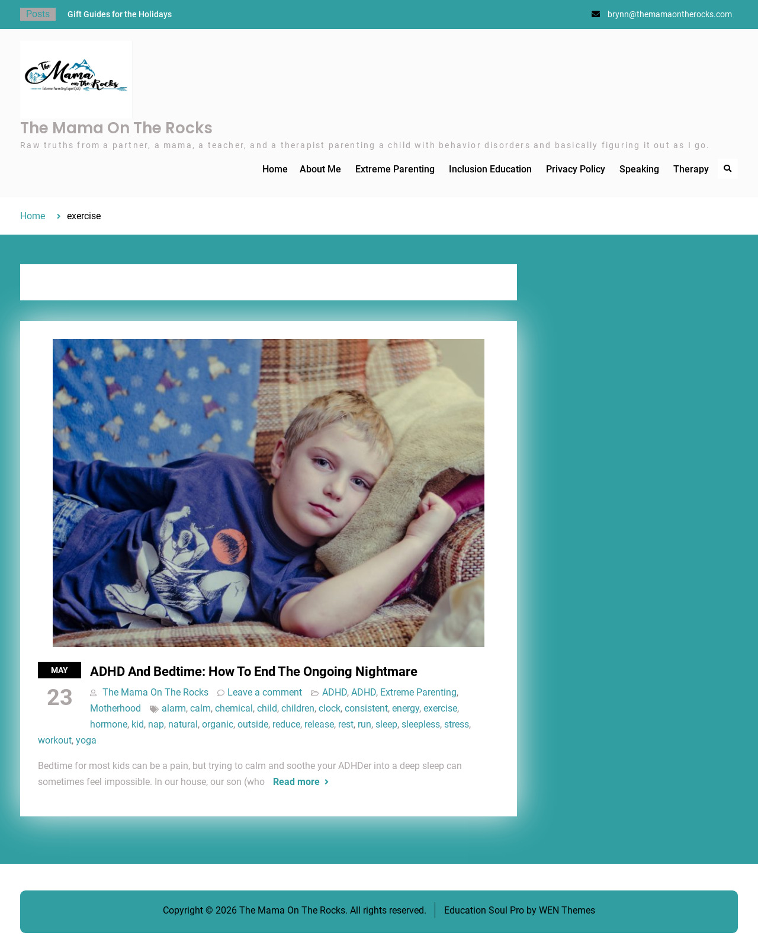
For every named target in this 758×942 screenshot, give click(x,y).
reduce (286, 724)
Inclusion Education (490, 169)
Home (275, 169)
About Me (320, 169)
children (297, 708)
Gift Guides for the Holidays (120, 14)
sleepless (421, 724)
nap (156, 724)
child (267, 708)
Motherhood (115, 708)
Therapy (691, 169)
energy (405, 708)
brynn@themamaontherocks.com (670, 14)
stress (456, 724)
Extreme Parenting (395, 169)
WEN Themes (567, 910)
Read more (296, 781)
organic (217, 724)
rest (346, 724)
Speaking (639, 169)
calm (200, 708)
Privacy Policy (575, 169)
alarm (174, 708)
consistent (366, 708)
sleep (386, 724)
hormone (108, 724)
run (364, 724)
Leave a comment (264, 692)
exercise (440, 708)
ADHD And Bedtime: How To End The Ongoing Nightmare (253, 671)
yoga (86, 740)
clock (330, 708)
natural (183, 724)
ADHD (334, 692)
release (319, 724)
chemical (234, 708)
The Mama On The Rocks (116, 128)
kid (137, 724)
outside (252, 724)
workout (55, 740)
